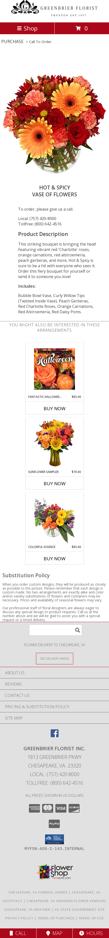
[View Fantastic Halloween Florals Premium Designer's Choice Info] (54, 369)
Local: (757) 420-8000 (37, 218)
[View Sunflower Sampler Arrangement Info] (54, 444)
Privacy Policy (19, 918)
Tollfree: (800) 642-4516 (39, 224)
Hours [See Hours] (91, 933)
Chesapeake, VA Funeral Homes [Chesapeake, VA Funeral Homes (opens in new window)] (38, 892)
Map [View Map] (54, 933)
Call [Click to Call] (18, 933)
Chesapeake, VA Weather (27, 909)
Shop (27, 28)
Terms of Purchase (55, 918)
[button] (54, 839)
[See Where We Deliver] (54, 658)
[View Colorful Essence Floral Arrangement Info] (54, 519)
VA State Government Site (80, 909)
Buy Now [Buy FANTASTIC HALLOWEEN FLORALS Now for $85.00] (55, 408)
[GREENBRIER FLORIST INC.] (54, 15)
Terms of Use (91, 918)
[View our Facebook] (55, 735)
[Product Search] (55, 630)
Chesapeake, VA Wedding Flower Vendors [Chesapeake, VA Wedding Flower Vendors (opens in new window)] (66, 901)
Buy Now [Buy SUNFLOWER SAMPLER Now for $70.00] (55, 483)
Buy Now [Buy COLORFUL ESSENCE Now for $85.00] (55, 558)
